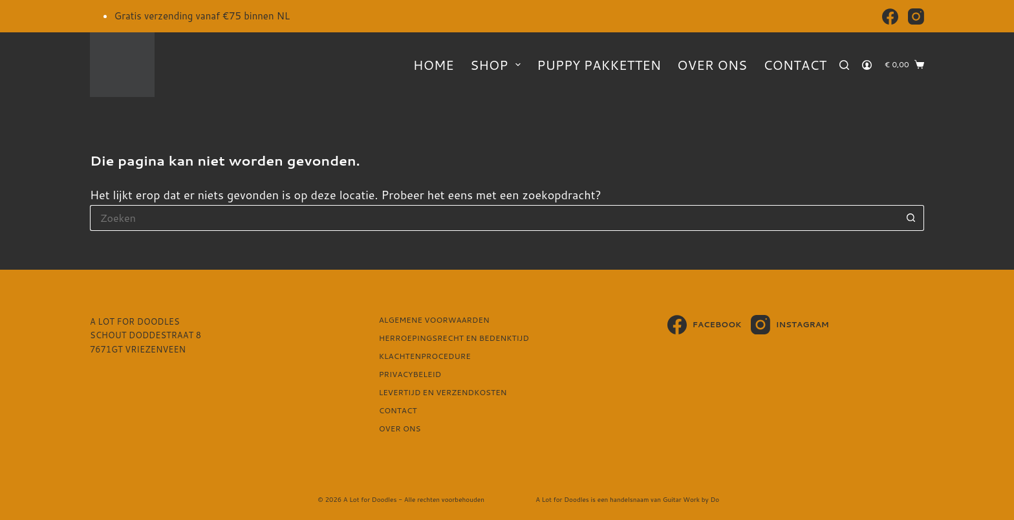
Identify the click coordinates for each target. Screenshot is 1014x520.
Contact (794, 65)
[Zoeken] (844, 65)
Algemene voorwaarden (434, 320)
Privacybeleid (410, 374)
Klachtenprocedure (425, 356)
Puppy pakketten (599, 65)
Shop (498, 65)
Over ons (712, 65)
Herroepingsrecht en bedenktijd (454, 338)
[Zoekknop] (911, 218)
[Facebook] (890, 16)
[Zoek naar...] (494, 218)
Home (433, 65)
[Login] (867, 65)
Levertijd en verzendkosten (443, 392)
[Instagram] (916, 16)
